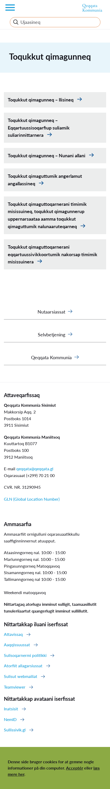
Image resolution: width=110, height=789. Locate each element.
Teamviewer (14, 686)
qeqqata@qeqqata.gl (34, 468)
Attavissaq (13, 634)
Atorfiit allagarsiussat (23, 665)
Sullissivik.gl (15, 729)
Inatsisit (11, 708)
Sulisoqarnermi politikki (25, 655)
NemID (10, 719)
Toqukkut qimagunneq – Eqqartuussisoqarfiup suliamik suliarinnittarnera (39, 127)
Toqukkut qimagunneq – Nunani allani (47, 155)
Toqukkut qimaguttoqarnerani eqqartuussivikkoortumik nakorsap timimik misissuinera (52, 254)
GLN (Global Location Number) (32, 498)
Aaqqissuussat (17, 644)
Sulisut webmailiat (20, 676)
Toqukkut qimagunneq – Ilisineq (41, 100)
